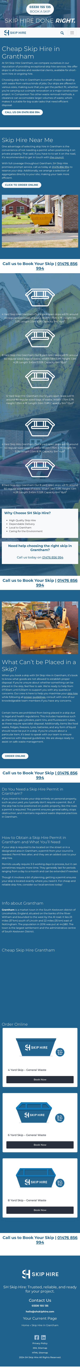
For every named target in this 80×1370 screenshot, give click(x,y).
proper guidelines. (35, 697)
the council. (57, 157)
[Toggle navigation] (72, 33)
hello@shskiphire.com (40, 1311)
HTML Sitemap (40, 1352)
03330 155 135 (40, 1305)
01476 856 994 (60, 167)
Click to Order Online (21, 184)
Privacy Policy (40, 1343)
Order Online (15, 756)
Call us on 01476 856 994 (22, 112)
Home (25, 1325)
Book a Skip (40, 9)
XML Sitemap (40, 1348)
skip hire (72, 693)
